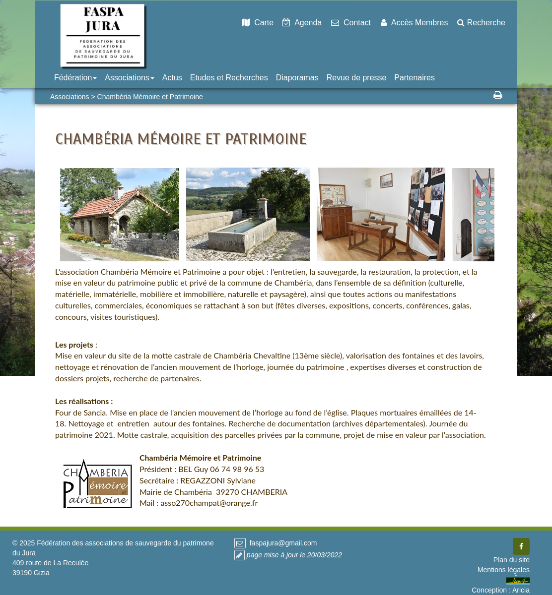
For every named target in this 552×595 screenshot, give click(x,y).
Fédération (75, 77)
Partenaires (414, 77)
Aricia (521, 590)
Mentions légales (504, 570)
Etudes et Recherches (229, 77)
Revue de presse (357, 77)
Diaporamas (297, 77)
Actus (172, 77)
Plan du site (511, 560)
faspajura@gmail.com (282, 543)
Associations (129, 77)
